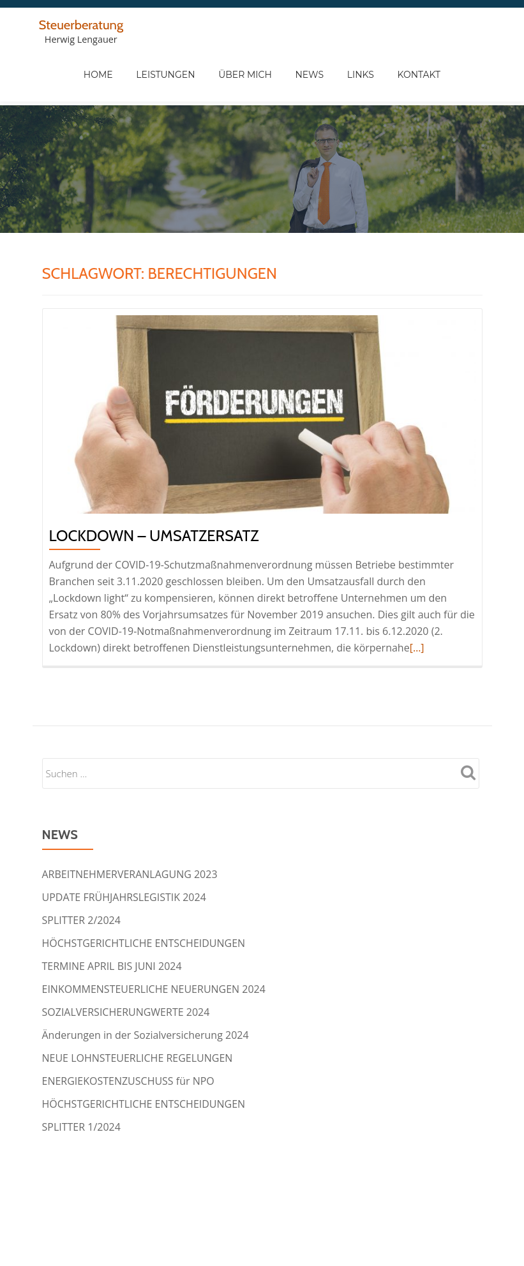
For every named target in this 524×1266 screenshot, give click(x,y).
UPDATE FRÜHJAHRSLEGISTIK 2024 (124, 846)
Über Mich (294, 76)
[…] (417, 597)
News (358, 76)
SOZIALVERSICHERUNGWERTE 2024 (126, 961)
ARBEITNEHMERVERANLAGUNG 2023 (130, 823)
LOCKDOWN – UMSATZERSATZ (154, 484)
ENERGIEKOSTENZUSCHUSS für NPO (128, 1030)
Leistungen (215, 76)
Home (148, 76)
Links (409, 76)
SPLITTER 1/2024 (81, 1076)
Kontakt (467, 76)
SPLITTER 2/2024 (81, 869)
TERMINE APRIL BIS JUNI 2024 (112, 915)
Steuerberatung (84, 24)
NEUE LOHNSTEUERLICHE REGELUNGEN (137, 1007)
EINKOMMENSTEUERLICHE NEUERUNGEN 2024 (154, 938)
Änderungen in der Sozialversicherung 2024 (145, 984)
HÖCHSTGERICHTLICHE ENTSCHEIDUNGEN (144, 892)
